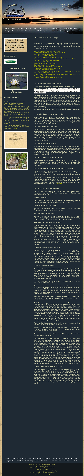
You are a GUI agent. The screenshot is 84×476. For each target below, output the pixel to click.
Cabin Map (73, 28)
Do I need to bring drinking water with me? (47, 60)
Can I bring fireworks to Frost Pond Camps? (47, 51)
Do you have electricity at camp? (44, 69)
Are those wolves (39, 222)
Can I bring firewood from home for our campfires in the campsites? (54, 59)
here (16, 91)
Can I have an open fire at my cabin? (45, 56)
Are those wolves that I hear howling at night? (48, 66)
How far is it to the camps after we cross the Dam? (49, 52)
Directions (20, 28)
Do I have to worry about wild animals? (46, 54)
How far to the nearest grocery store (45, 205)
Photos (35, 28)
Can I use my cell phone (41, 213)
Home (7, 28)
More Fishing (28, 31)
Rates (41, 28)
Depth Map (19, 31)
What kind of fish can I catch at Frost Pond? (47, 68)
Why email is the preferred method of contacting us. (42, 467)
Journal (66, 28)
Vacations (54, 28)
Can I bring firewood (40, 168)
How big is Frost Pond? (41, 62)
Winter (60, 28)
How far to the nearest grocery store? (45, 63)
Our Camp (28, 28)
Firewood (14, 128)
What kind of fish (39, 247)
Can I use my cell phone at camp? (44, 65)
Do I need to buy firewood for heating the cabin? (48, 57)
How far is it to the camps (42, 114)
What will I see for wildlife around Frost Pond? (48, 77)
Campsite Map (9, 31)
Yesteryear (43, 31)
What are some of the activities (43, 334)
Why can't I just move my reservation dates (47, 281)
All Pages (66, 31)
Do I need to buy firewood (42, 157)
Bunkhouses (52, 31)
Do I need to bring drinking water (44, 188)
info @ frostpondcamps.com (42, 466)
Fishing (13, 28)
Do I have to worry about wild (43, 126)
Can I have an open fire (41, 143)
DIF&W (36, 31)
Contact (73, 31)
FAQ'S (60, 31)
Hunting (46, 28)
